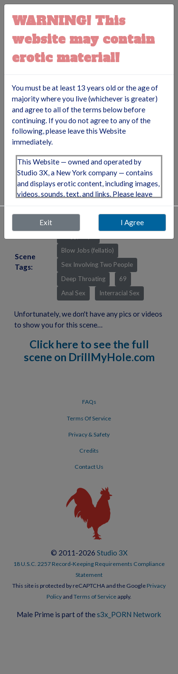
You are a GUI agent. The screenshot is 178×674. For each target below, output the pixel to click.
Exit (45, 222)
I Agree (132, 222)
